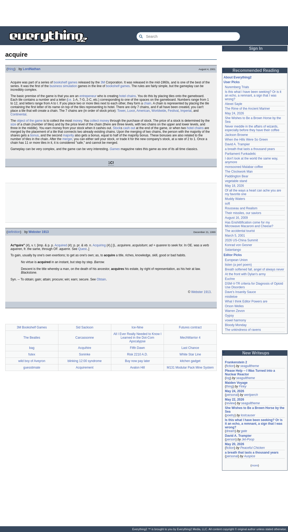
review (230, 403)
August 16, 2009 (236, 218)
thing (11, 69)
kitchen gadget (190, 361)
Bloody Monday (236, 325)
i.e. (70, 100)
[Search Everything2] (188, 36)
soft (227, 203)
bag (31, 348)
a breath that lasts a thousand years (250, 149)
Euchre (230, 279)
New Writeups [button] (255, 353)
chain (147, 103)
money (77, 121)
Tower (121, 111)
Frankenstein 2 (236, 362)
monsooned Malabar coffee (244, 167)
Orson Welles (234, 306)
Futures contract (190, 327)
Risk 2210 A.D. (137, 354)
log (228, 378)
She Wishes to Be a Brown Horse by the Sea (254, 409)
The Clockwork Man (239, 171)
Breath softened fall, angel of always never (254, 269)
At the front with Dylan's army (245, 274)
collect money (99, 121)
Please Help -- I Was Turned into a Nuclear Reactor (250, 372)
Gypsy (229, 315)
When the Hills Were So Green (246, 139)
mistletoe (231, 297)
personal (232, 395)
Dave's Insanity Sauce (240, 292)
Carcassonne (84, 337)
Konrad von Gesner (238, 245)
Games (115, 149)
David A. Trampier (237, 144)
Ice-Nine (137, 327)
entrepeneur (87, 96)
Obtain (101, 279)
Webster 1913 (39, 232)
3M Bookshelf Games (32, 327)
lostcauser (248, 415)
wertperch (251, 395)
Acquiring (99, 245)
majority (68, 135)
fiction (230, 366)
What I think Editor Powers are (246, 301)
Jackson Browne (236, 135)
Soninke (84, 354)
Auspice (249, 456)
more (254, 465)
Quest (82, 249)
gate (244, 431)
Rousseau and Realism (241, 208)
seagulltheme (249, 366)
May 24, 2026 (234, 113)
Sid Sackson (84, 327)
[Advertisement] (144, 13)
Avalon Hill (137, 367)
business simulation (63, 86)
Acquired (60, 245)
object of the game (30, 121)
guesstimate (31, 367)
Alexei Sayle (233, 104)
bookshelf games (65, 82)
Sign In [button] (256, 48)
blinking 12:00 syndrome (85, 361)
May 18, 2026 (234, 186)
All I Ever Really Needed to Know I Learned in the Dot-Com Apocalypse (137, 337)
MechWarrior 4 (190, 337)
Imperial (186, 111)
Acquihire (84, 348)
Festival (173, 111)
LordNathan (31, 69)
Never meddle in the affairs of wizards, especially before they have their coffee (252, 128)
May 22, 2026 (234, 399)
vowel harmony (235, 320)
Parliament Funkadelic (240, 154)
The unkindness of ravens (243, 330)
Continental (18, 114)
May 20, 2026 (234, 444)
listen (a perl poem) (238, 265)
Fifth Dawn (137, 348)
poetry (230, 415)
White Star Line (190, 354)
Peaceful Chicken (252, 448)
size (13, 124)
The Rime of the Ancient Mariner (247, 108)
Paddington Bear (236, 176)
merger (67, 139)
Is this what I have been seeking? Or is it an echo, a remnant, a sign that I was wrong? (253, 95)
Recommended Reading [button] (255, 70)
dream (230, 431)
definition (14, 232)
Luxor (131, 111)
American (143, 111)
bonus (34, 135)
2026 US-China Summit (241, 240)
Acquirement (84, 367)
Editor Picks (233, 255)
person (231, 439)
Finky (242, 386)
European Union (236, 260)
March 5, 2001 (235, 235)
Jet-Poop (248, 439)
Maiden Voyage (236, 383)
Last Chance (190, 348)
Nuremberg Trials (237, 87)
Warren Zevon (235, 311)
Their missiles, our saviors (243, 213)
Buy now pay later (137, 361)
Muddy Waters (235, 199)
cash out (129, 128)
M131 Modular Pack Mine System (190, 367)
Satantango (233, 250)
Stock (117, 128)
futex (31, 354)
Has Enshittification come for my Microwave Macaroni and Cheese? (249, 224)
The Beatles (31, 337)
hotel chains (127, 96)
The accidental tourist (240, 231)
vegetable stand (236, 181)
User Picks (232, 82)
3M (103, 82)
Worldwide (159, 111)
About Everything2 (238, 77)
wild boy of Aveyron (31, 361)
